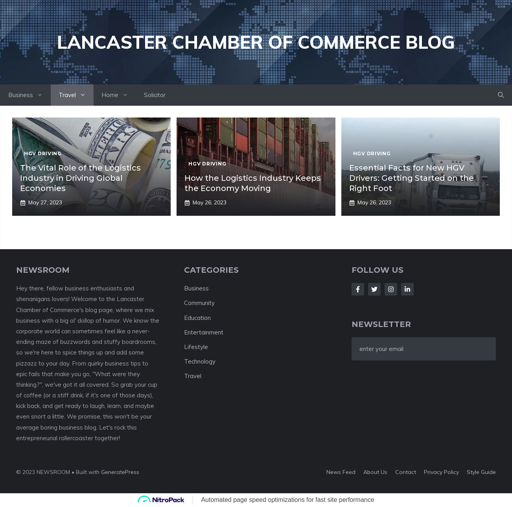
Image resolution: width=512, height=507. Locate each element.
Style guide (481, 472)
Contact (405, 472)
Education (197, 317)
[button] (501, 95)
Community (199, 303)
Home (118, 95)
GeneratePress (120, 472)
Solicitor (155, 95)
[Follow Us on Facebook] (358, 289)
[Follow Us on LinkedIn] (407, 289)
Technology (199, 361)
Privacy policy (441, 472)
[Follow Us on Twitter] (374, 289)
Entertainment (203, 332)
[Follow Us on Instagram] (391, 289)
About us (375, 472)
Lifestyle (196, 347)
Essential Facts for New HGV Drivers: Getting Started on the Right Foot (411, 178)
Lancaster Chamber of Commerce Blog (256, 42)
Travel (76, 95)
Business (29, 95)
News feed (340, 472)
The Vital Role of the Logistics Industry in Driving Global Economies (80, 178)
